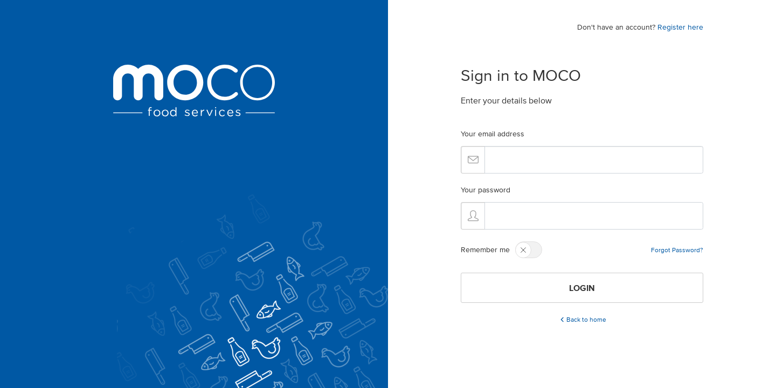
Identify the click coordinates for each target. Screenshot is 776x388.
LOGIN (582, 288)
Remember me (485, 250)
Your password (485, 190)
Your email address (492, 134)
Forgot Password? (677, 249)
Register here (680, 27)
